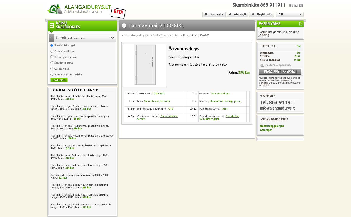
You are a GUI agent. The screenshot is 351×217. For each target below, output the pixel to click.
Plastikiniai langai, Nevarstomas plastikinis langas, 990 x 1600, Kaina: (82, 137)
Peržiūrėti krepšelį (280, 72)
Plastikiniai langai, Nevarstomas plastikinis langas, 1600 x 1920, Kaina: (80, 127)
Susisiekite (214, 14)
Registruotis (262, 14)
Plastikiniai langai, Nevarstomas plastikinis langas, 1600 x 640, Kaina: (80, 117)
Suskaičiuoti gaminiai (165, 35)
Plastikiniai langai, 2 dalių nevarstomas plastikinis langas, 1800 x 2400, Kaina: (79, 108)
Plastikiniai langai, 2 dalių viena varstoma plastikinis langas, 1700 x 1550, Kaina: (81, 206)
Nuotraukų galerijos (272, 126)
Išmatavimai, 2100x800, (196, 35)
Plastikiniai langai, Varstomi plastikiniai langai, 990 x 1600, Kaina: (81, 147)
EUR (281, 14)
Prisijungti (237, 14)
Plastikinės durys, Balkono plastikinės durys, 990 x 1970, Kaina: (80, 157)
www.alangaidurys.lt (136, 35)
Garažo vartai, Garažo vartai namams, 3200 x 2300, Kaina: (80, 176)
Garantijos (266, 130)
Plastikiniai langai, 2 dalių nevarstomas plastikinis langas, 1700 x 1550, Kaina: (79, 186)
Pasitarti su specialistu (278, 65)
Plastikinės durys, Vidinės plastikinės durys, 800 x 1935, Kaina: (79, 98)
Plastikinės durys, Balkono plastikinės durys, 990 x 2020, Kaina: (80, 167)
